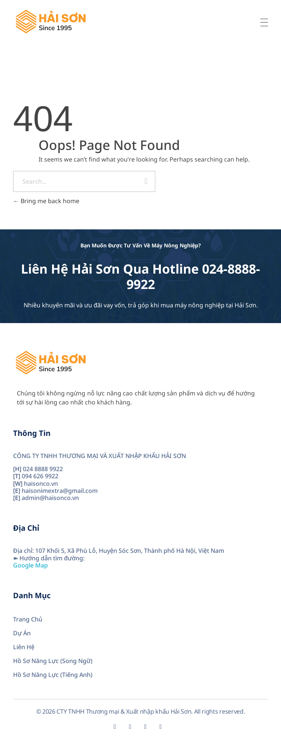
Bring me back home (46, 201)
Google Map (30, 565)
